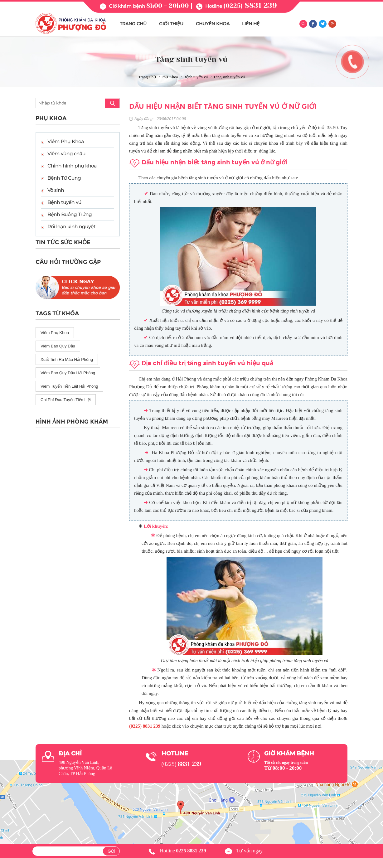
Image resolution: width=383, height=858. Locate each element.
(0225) (250, 5)
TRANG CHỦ (133, 24)
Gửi (111, 851)
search (112, 103)
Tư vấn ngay (249, 850)
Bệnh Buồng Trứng (69, 214)
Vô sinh (55, 190)
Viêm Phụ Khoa (65, 141)
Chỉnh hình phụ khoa (72, 166)
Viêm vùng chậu (66, 154)
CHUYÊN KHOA (213, 24)
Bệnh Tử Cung (64, 178)
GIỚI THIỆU (171, 24)
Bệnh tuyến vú (64, 202)
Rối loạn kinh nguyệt (71, 227)
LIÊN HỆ (250, 24)
